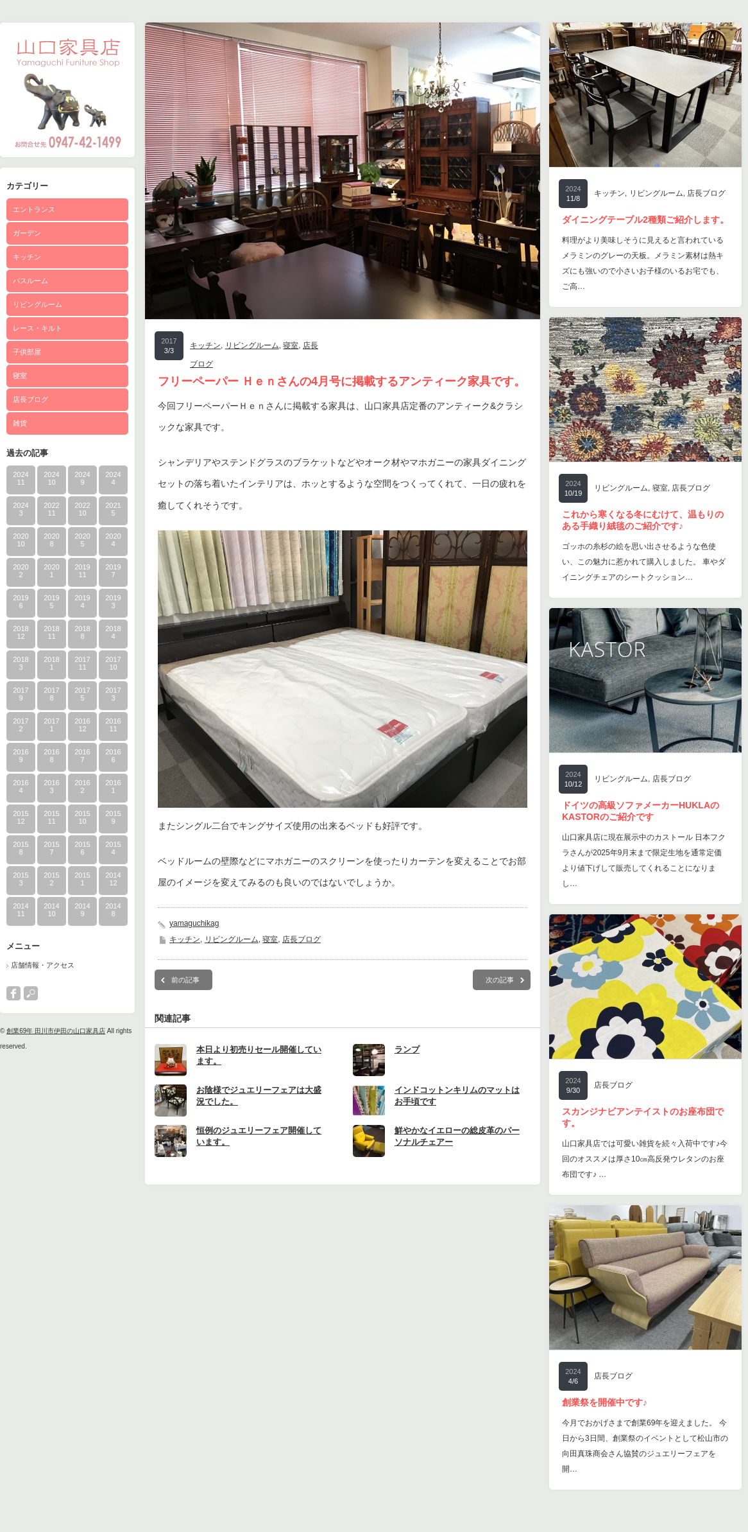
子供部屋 (27, 352)
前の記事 (185, 980)
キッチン (27, 257)
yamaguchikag (194, 923)
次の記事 (500, 980)
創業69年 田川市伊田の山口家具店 (55, 1030)
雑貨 (20, 423)
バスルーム (30, 280)
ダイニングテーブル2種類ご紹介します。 (645, 219)
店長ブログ (30, 399)
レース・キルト (37, 328)
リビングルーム (37, 304)
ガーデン (27, 233)
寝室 (20, 375)
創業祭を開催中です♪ (604, 1402)
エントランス (34, 209)
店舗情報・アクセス (42, 965)
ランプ (407, 1049)
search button (31, 993)
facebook (13, 993)
